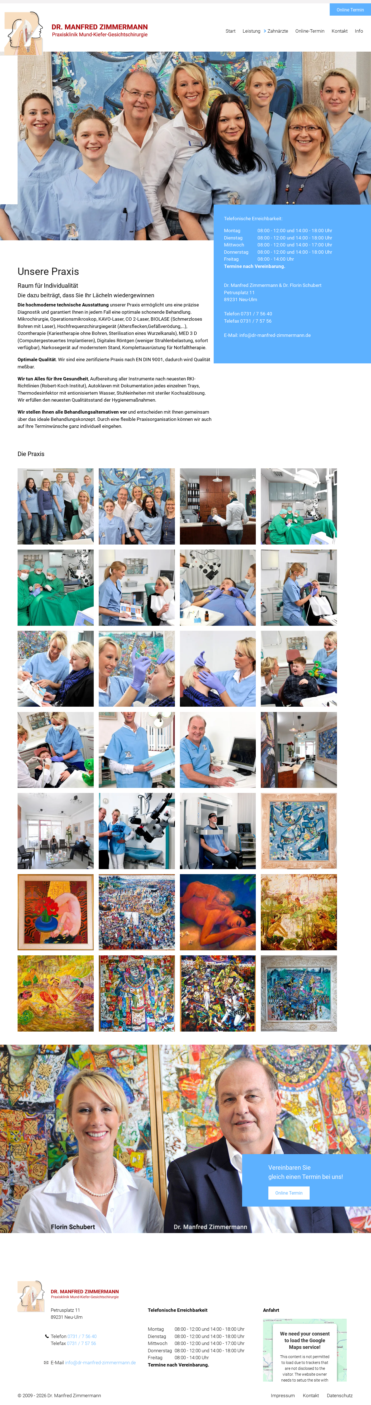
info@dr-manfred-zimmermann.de (275, 335)
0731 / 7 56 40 (256, 314)
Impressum (283, 1395)
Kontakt (311, 1395)
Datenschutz (340, 1395)
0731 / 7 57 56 (256, 321)
